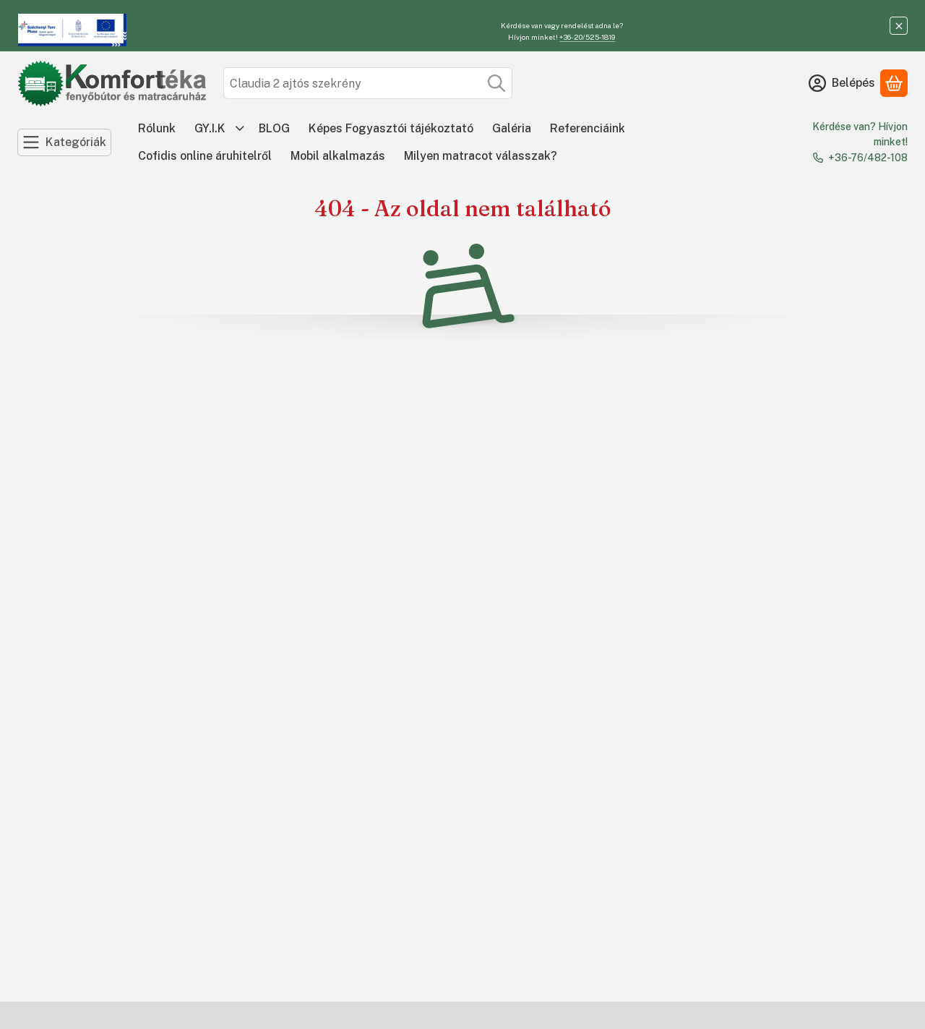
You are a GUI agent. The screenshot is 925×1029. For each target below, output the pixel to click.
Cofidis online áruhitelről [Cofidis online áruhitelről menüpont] (205, 156)
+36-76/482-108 (868, 157)
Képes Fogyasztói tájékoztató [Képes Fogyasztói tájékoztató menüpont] (391, 128)
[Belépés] (842, 83)
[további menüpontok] (240, 128)
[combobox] (367, 83)
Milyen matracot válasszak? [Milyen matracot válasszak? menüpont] (480, 156)
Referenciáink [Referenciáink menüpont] (587, 128)
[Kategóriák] (64, 142)
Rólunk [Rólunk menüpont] (157, 128)
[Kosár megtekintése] (894, 83)
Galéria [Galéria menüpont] (511, 128)
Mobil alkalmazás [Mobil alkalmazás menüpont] (338, 156)
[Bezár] (899, 26)
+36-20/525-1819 (587, 37)
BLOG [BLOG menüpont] (274, 128)
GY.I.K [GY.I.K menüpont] (209, 128)
